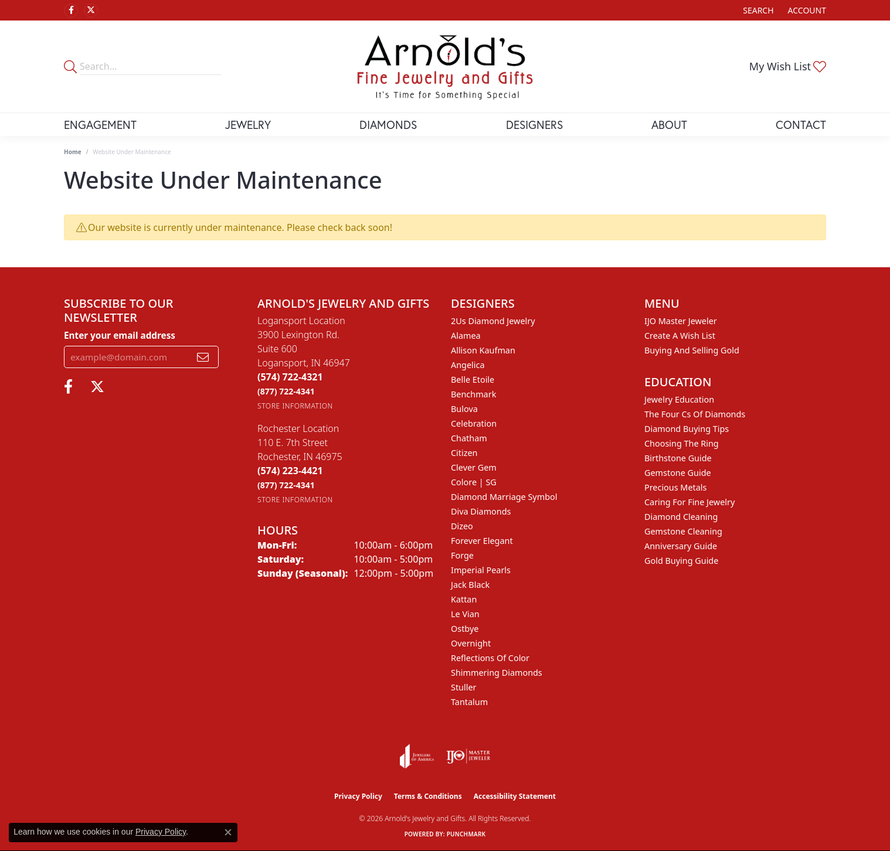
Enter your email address (119, 335)
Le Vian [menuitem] (465, 613)
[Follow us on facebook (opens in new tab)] (71, 11)
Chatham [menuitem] (469, 438)
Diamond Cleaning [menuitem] (681, 516)
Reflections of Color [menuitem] (490, 657)
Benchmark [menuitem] (473, 394)
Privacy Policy (358, 796)
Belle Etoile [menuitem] (472, 379)
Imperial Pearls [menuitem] (481, 570)
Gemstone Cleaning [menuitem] (683, 531)
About (669, 124)
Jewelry (248, 124)
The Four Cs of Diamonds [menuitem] (694, 414)
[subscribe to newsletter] (203, 356)
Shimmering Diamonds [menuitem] (496, 672)
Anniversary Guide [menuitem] (680, 546)
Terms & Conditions (428, 796)
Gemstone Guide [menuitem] (677, 472)
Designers (534, 124)
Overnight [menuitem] (471, 643)
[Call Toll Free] (286, 391)
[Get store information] (295, 406)
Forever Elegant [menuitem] (482, 540)
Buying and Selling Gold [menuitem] (691, 350)
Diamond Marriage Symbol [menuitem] (504, 496)
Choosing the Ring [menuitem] (681, 443)
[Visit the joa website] (417, 756)
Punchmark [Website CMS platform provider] (466, 834)
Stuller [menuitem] (463, 687)
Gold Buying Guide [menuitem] (681, 560)
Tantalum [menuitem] (469, 701)
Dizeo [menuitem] (462, 526)
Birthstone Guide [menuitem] (678, 458)
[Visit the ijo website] (468, 756)
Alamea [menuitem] (466, 335)
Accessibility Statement (515, 796)
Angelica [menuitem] (467, 364)
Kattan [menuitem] (464, 599)
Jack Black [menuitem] (470, 584)
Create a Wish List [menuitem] (679, 335)
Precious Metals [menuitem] (675, 487)
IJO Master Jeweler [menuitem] (680, 320)
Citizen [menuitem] (464, 452)
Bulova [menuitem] (464, 408)
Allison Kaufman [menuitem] (483, 350)
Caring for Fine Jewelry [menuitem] (689, 502)
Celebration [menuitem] (474, 423)
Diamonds (388, 124)
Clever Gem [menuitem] (474, 467)
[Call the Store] (290, 376)
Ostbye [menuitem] (464, 628)
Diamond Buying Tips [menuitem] (686, 428)
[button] (756, 10)
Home (72, 152)
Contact (801, 124)
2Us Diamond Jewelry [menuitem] (493, 320)
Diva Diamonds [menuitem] (481, 511)
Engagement (100, 124)
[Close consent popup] (228, 832)
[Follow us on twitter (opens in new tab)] (91, 11)
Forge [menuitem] (462, 555)
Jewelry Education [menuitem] (679, 399)
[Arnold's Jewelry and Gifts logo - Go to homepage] (445, 67)
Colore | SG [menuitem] (474, 482)
